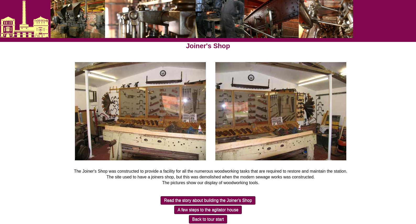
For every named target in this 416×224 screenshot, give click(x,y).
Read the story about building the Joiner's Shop (208, 200)
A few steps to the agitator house (208, 209)
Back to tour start (208, 219)
